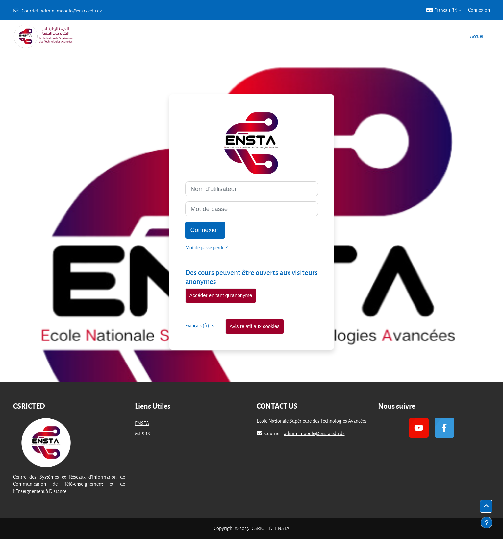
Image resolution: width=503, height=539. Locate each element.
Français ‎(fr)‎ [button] (197, 325)
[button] (443, 10)
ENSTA (142, 423)
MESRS (142, 433)
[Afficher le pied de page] (486, 522)
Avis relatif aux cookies (255, 326)
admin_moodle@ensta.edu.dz (71, 10)
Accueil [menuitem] (477, 36)
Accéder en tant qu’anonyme (220, 295)
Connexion (479, 9)
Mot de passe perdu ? (206, 247)
